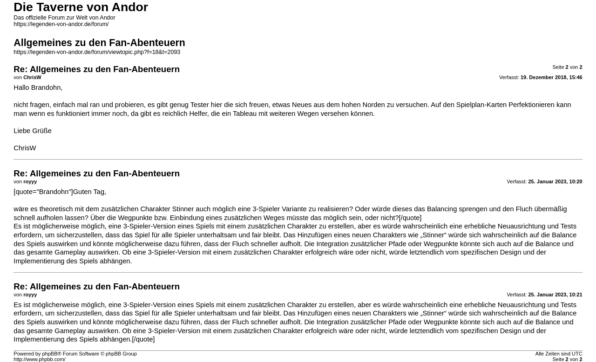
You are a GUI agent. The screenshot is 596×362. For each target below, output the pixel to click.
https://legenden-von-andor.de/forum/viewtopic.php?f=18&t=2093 (97, 52)
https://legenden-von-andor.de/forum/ (61, 24)
